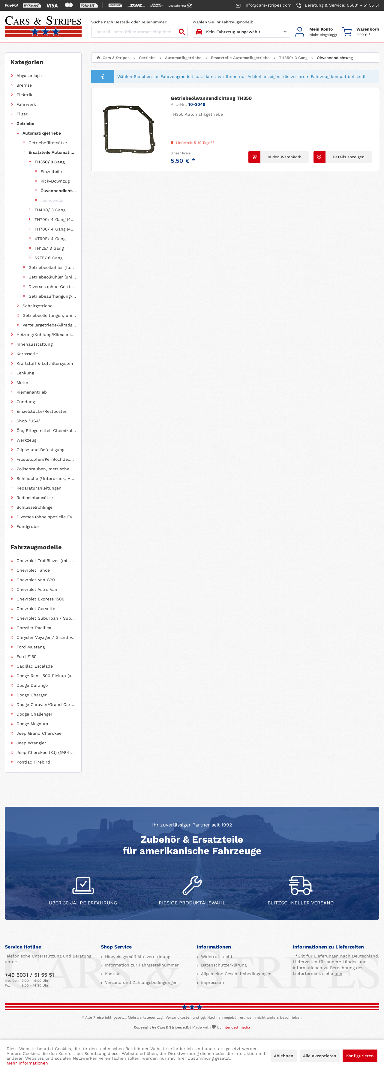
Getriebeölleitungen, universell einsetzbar (49, 315)
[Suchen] (182, 32)
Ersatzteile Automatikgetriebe (52, 152)
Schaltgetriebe (37, 305)
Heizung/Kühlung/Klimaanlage (46, 334)
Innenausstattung (34, 344)
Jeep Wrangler (31, 742)
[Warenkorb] (360, 32)
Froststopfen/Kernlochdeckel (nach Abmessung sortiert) (46, 459)
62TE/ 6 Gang (48, 257)
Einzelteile (51, 171)
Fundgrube (27, 526)
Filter (22, 114)
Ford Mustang (30, 647)
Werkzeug (26, 440)
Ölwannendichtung (58, 190)
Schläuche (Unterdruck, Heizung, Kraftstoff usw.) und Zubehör (46, 478)
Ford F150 (26, 656)
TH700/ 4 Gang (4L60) (55, 219)
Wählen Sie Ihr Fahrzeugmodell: (223, 22)
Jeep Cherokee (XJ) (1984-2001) (46, 752)
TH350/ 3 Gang (49, 161)
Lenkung (25, 373)
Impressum (212, 982)
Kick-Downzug (55, 181)
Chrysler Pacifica (33, 627)
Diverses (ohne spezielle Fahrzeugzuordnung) (46, 516)
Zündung (25, 401)
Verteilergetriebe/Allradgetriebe (49, 325)
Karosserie (27, 353)
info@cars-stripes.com (263, 5)
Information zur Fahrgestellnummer (141, 965)
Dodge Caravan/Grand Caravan (46, 704)
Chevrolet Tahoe (33, 570)
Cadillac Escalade (34, 666)
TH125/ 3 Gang (49, 248)
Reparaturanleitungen (39, 488)
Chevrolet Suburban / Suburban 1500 (46, 618)
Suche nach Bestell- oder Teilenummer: (129, 22)
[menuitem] (316, 32)
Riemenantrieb (31, 392)
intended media (236, 1027)
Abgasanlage (29, 75)
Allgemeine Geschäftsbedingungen (236, 973)
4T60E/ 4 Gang (49, 238)
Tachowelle (51, 200)
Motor (22, 382)
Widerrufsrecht (216, 956)
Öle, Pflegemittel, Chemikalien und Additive (46, 430)
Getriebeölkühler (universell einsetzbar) (52, 277)
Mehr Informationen (27, 1063)
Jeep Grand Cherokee (39, 733)
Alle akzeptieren (319, 1055)
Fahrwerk (26, 104)
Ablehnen (283, 1055)
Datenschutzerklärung (223, 965)
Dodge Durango (32, 685)
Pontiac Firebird (33, 762)
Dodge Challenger (34, 714)
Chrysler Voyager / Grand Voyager (46, 637)
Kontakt (112, 973)
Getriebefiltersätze (47, 142)
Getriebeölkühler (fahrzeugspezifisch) (52, 267)
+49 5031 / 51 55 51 (29, 975)
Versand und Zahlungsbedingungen (141, 982)
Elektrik (24, 94)
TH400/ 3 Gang (49, 209)
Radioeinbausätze (34, 497)
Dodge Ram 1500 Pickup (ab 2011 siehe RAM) (46, 675)
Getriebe (25, 123)
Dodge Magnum (32, 723)
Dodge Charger (31, 694)
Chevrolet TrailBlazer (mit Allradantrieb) (46, 560)
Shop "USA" (28, 420)
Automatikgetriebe (41, 133)
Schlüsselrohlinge (34, 507)
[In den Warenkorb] (278, 157)
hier (338, 973)
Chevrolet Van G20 (35, 579)
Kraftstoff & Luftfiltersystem (45, 363)
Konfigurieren (360, 1055)
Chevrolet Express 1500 (40, 599)
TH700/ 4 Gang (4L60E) (55, 229)
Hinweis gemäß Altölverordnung (137, 956)
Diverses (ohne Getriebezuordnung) (52, 286)
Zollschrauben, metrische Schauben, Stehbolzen (46, 468)
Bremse (24, 85)
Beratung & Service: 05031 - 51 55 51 (337, 5)
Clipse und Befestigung (40, 449)
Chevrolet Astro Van (36, 589)
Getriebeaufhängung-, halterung (52, 296)
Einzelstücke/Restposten (42, 411)
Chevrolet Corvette (35, 608)
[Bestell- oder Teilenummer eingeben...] (139, 32)
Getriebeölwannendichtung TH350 (211, 98)
